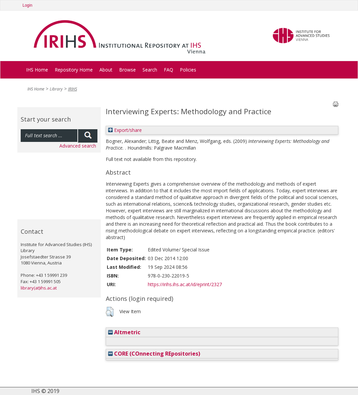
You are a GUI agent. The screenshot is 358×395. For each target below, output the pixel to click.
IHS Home (37, 69)
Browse (127, 69)
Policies (188, 69)
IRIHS (72, 89)
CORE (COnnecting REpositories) (154, 353)
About (105, 69)
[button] (109, 312)
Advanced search (77, 146)
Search (149, 69)
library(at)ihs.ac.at (39, 288)
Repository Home (74, 69)
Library (56, 89)
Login (27, 5)
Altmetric (124, 332)
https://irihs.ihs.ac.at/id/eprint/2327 (185, 284)
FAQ (168, 69)
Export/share (125, 130)
